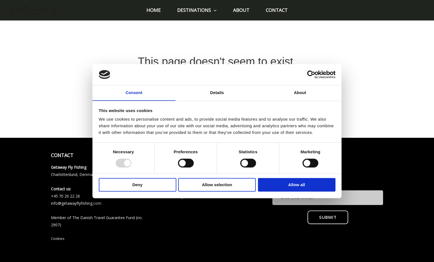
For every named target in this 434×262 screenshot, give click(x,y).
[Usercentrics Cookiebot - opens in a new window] (311, 74)
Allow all (296, 185)
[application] (214, 10)
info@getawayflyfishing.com (76, 203)
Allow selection (217, 185)
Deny (137, 185)
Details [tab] (217, 92)
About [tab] (300, 92)
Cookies (57, 238)
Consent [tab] (134, 92)
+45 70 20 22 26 (65, 196)
